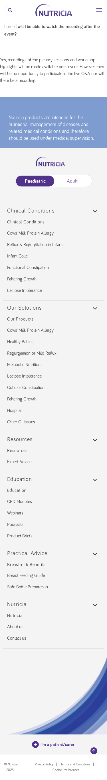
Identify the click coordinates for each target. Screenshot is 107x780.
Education (17, 490)
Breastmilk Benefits (26, 564)
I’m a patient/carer (53, 744)
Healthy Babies (20, 341)
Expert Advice (19, 461)
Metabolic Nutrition (24, 364)
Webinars (15, 513)
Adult (72, 181)
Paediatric (35, 181)
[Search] (10, 10)
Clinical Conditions (26, 222)
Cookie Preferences (66, 770)
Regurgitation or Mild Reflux (31, 353)
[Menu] (99, 10)
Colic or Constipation (26, 387)
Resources (17, 450)
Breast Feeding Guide (26, 575)
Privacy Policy (44, 764)
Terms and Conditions (75, 764)
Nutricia (14, 615)
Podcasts (15, 524)
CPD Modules (19, 501)
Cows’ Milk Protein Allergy (30, 233)
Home (9, 26)
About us (15, 626)
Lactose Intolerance (24, 290)
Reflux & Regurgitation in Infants (35, 244)
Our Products (20, 319)
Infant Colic (17, 256)
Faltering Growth (22, 279)
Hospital (14, 410)
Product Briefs (20, 536)
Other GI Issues (21, 422)
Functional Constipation (28, 267)
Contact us (16, 638)
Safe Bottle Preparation (27, 587)
